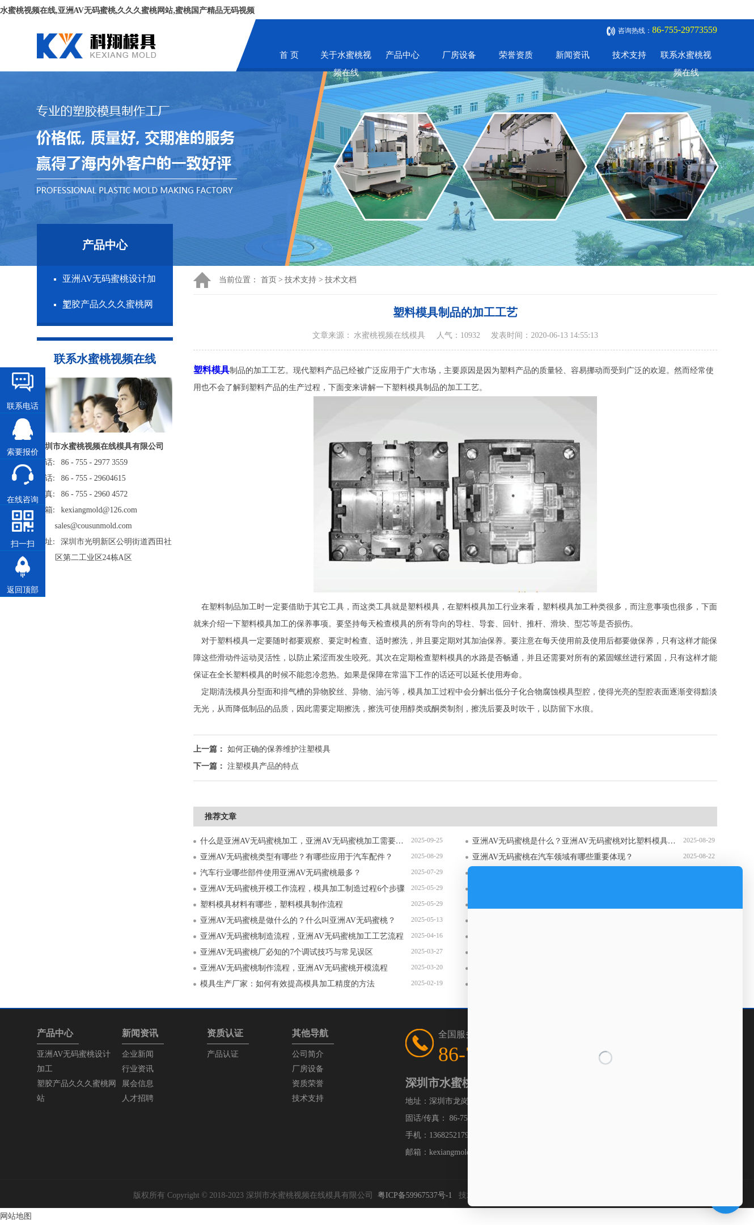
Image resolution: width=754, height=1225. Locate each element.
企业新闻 (138, 1054)
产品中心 (403, 55)
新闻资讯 (573, 55)
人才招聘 (138, 1098)
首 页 (289, 55)
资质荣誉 (308, 1083)
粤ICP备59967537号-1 (415, 1195)
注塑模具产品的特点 (263, 766)
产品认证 (223, 1054)
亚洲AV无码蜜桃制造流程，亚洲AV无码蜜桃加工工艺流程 (302, 936)
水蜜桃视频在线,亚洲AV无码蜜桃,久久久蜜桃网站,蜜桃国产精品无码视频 (127, 10)
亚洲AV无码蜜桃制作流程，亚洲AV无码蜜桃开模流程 (294, 968)
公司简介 (308, 1054)
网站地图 (16, 1216)
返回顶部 (23, 590)
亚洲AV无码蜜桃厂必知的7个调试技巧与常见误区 (286, 952)
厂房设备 (459, 55)
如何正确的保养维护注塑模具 (279, 749)
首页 (269, 279)
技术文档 (341, 279)
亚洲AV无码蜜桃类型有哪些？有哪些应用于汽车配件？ (296, 857)
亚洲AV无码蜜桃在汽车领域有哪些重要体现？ (552, 857)
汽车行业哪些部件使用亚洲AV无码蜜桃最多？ (280, 872)
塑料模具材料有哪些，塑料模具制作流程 (271, 904)
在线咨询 (23, 499)
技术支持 (629, 55)
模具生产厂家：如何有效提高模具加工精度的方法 (287, 984)
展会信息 (138, 1083)
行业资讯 (138, 1069)
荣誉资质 (516, 55)
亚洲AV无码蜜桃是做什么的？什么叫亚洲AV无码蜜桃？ (298, 920)
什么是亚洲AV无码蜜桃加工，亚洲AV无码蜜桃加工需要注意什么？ (305, 841)
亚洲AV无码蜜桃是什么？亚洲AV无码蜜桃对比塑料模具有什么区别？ (577, 841)
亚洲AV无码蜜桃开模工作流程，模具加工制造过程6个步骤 (302, 888)
